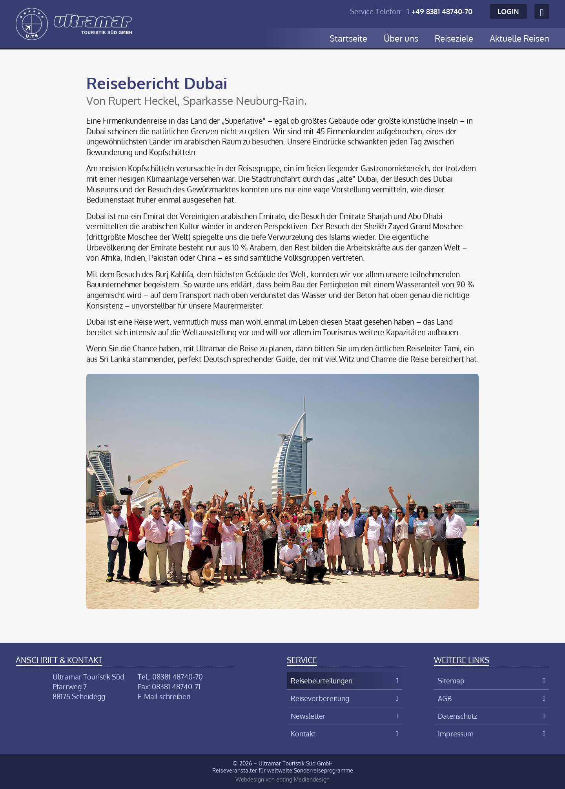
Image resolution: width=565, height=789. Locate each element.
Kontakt (303, 733)
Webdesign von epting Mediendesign (282, 779)
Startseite (348, 38)
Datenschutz (457, 716)
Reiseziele (454, 38)
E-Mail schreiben (164, 696)
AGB (445, 698)
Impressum (456, 733)
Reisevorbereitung (320, 698)
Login (508, 11)
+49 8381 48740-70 (442, 11)
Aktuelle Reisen (519, 38)
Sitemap (451, 680)
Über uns (401, 38)
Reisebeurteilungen (321, 680)
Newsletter (308, 716)
